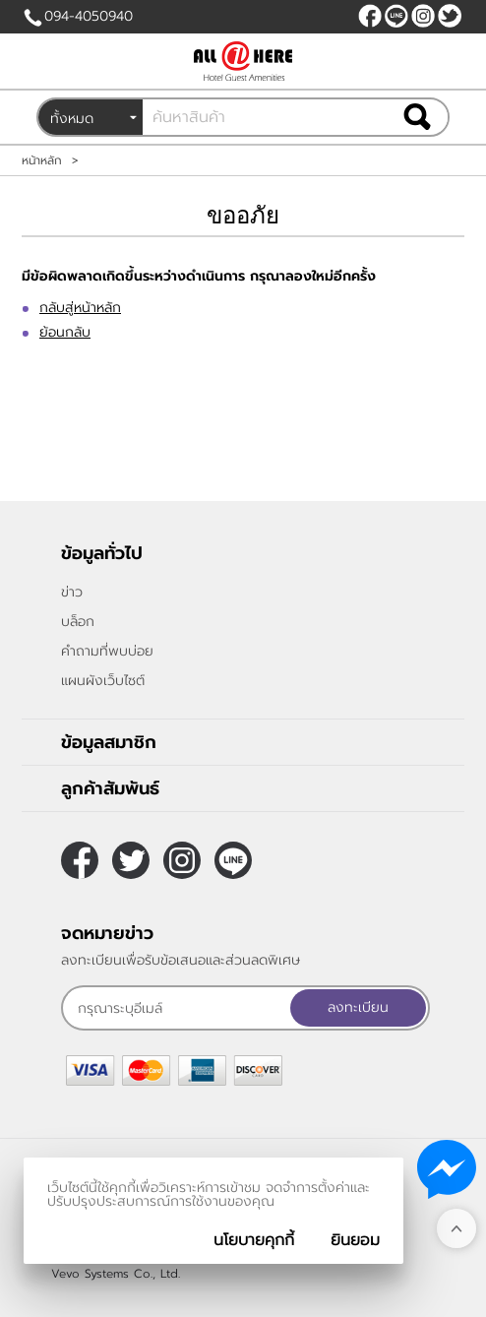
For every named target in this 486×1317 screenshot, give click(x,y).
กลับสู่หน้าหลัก (80, 307)
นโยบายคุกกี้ (253, 1240)
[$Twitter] (449, 16)
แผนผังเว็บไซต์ (103, 680)
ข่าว (72, 592)
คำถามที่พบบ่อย (107, 651)
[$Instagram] (423, 16)
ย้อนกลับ (65, 332)
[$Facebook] (370, 16)
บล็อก (77, 621)
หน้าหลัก (42, 160)
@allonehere (396, 16)
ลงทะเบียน (358, 1007)
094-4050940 (88, 16)
